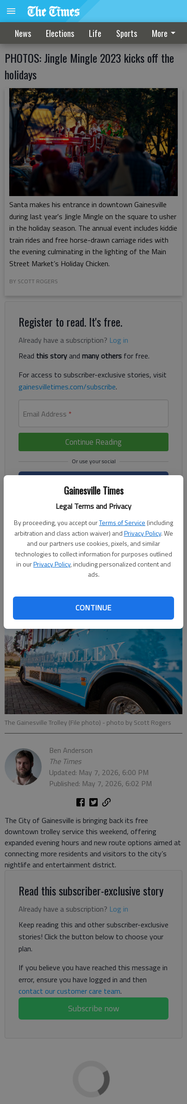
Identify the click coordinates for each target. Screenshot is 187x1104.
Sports (126, 33)
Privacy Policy (142, 533)
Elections (60, 33)
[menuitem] (126, 33)
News (23, 33)
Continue (93, 607)
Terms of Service (122, 522)
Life (95, 33)
